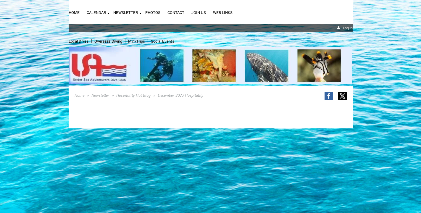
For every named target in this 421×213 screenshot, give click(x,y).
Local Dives (78, 41)
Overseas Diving (108, 41)
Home (79, 95)
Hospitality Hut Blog (133, 95)
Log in (348, 27)
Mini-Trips (136, 41)
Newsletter (100, 95)
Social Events (162, 41)
